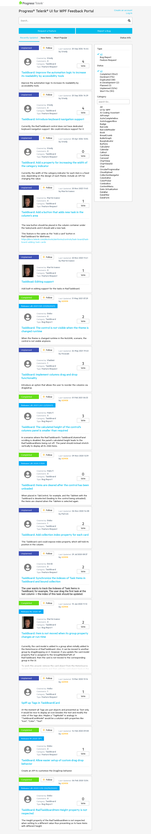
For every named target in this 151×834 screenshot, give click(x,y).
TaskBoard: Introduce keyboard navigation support (52, 119)
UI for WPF (105, 109)
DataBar (104, 192)
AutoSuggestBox (108, 121)
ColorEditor (105, 177)
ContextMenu (106, 186)
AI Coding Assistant (109, 112)
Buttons (104, 143)
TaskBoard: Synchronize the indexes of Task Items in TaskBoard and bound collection (53, 579)
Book (102, 132)
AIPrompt (104, 115)
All (101, 54)
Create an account (123, 10)
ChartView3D (106, 163)
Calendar (104, 149)
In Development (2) (109, 82)
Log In (129, 13)
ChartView (105, 160)
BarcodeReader (107, 129)
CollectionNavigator (109, 175)
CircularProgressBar (110, 169)
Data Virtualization (109, 189)
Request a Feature (47, 30)
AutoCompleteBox (109, 118)
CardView (104, 155)
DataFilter (104, 194)
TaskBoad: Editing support (37, 281)
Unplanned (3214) (108, 88)
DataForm (104, 197)
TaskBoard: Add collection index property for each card (55, 534)
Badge (103, 124)
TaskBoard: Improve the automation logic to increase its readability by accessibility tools (53, 74)
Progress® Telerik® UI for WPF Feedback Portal (56, 11)
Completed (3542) (109, 74)
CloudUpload (106, 172)
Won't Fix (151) (107, 91)
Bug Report (105, 57)
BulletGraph (106, 138)
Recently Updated (29, 37)
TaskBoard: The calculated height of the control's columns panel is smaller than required (51, 428)
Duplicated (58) (107, 79)
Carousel (104, 158)
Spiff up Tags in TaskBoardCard (40, 702)
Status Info (125, 37)
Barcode (104, 126)
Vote (83, 65)
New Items (46, 37)
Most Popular (60, 37)
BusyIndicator (106, 141)
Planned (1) (105, 85)
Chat (102, 166)
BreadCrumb (106, 135)
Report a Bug (104, 30)
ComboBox (105, 183)
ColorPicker (105, 180)
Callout (103, 152)
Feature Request (108, 60)
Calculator (105, 146)
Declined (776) (107, 76)
